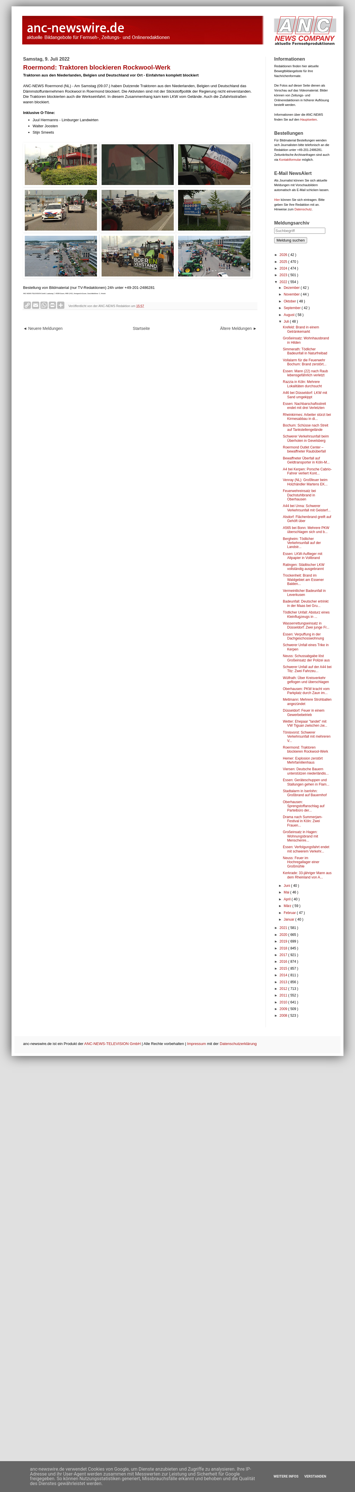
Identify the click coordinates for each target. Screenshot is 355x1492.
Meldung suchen (290, 240)
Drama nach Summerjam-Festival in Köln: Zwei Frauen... (302, 821)
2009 (284, 1009)
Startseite (141, 328)
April (288, 899)
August (290, 315)
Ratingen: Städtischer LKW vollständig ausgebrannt (303, 567)
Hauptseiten (308, 119)
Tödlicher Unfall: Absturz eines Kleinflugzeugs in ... (306, 614)
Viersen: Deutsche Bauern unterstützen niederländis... (306, 771)
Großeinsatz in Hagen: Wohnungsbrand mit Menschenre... (300, 836)
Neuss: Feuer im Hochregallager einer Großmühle (301, 862)
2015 (284, 968)
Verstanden (315, 1476)
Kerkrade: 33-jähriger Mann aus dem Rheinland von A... (307, 875)
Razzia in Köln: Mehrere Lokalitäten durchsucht (302, 384)
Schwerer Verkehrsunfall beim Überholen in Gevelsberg (306, 438)
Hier (277, 199)
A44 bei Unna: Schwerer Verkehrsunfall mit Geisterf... (307, 508)
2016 (284, 962)
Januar (289, 919)
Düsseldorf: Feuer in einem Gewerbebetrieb (303, 712)
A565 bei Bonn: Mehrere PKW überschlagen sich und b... (306, 530)
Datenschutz (303, 209)
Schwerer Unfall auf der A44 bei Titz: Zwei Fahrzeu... (307, 669)
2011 (284, 995)
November (292, 294)
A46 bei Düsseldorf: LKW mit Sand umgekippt (305, 395)
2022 (284, 282)
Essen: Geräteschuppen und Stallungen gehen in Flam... (306, 782)
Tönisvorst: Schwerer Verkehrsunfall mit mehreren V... (306, 736)
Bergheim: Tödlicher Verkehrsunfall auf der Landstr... (302, 543)
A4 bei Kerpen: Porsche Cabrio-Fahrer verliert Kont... (307, 471)
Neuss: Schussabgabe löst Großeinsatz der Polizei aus (306, 658)
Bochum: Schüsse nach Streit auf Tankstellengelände (305, 427)
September (293, 308)
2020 (284, 935)
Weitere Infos (286, 1476)
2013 (284, 982)
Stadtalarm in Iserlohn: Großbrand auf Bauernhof (305, 793)
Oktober (290, 301)
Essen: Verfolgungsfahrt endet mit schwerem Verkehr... (306, 849)
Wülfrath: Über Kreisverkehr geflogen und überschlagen (306, 680)
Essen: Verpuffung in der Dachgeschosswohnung (303, 636)
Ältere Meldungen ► (238, 328)
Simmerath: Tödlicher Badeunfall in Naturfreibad (305, 351)
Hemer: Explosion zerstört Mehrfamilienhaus (303, 760)
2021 (284, 928)
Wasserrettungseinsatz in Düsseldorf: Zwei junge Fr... (306, 625)
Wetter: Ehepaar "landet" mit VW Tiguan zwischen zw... (305, 723)
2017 (284, 955)
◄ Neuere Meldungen (43, 328)
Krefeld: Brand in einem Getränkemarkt (301, 329)
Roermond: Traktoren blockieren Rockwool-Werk (305, 749)
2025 (284, 262)
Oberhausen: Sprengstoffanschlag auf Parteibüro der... (303, 806)
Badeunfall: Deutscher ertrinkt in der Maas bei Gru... (305, 603)
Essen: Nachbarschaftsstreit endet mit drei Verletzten (304, 406)
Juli (287, 321)
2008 (284, 1016)
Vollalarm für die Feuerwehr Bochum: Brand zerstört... (304, 362)
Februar (290, 913)
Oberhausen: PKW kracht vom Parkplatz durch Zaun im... (306, 691)
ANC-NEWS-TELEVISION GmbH (112, 1044)
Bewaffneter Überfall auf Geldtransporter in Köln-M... (306, 460)
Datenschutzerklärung (238, 1044)
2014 (284, 975)
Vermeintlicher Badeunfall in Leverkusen (304, 593)
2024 (284, 268)
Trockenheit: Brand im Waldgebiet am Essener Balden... (303, 579)
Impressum (196, 1044)
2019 (284, 941)
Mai (287, 892)
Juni (287, 886)
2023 (284, 275)
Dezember (292, 288)
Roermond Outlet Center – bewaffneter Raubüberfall (304, 449)
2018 (284, 948)
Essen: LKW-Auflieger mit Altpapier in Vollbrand (302, 556)
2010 (284, 1002)
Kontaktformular (290, 159)
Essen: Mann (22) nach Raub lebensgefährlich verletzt (305, 373)
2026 (284, 255)
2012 (284, 989)
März (288, 906)
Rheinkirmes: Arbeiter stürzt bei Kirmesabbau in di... (307, 417)
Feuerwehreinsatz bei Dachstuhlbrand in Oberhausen (299, 495)
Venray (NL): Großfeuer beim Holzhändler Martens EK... (305, 482)
